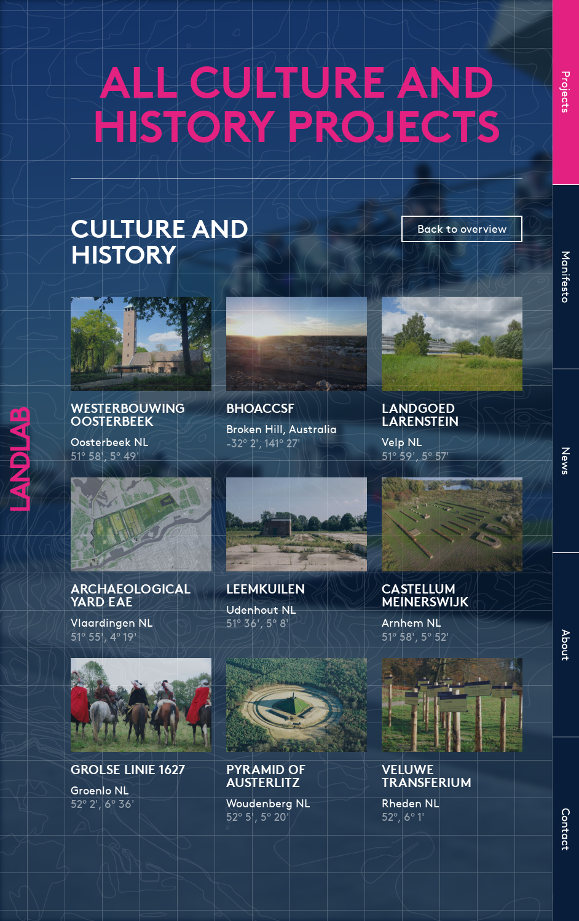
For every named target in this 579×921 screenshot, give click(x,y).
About (566, 645)
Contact (566, 829)
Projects (566, 92)
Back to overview (461, 228)
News (566, 461)
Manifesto (566, 277)
